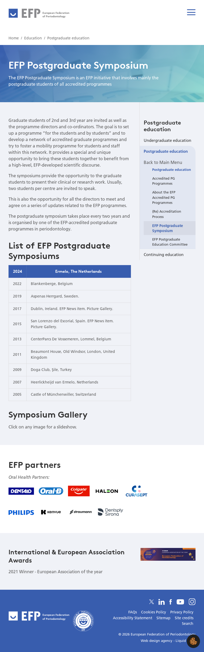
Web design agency (157, 640)
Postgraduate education (162, 126)
